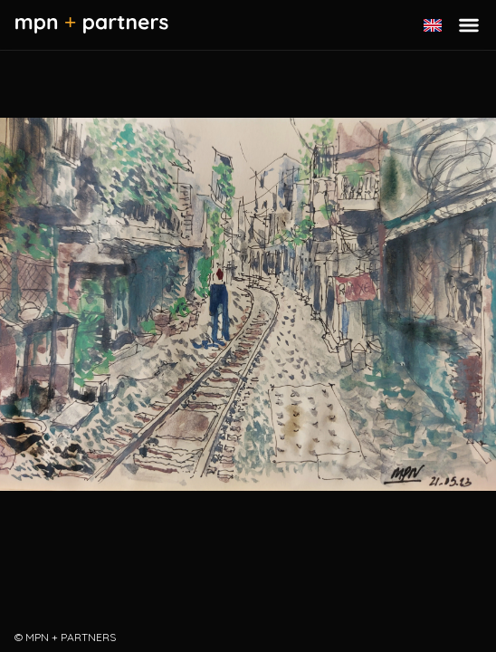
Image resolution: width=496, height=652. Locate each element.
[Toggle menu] (469, 25)
